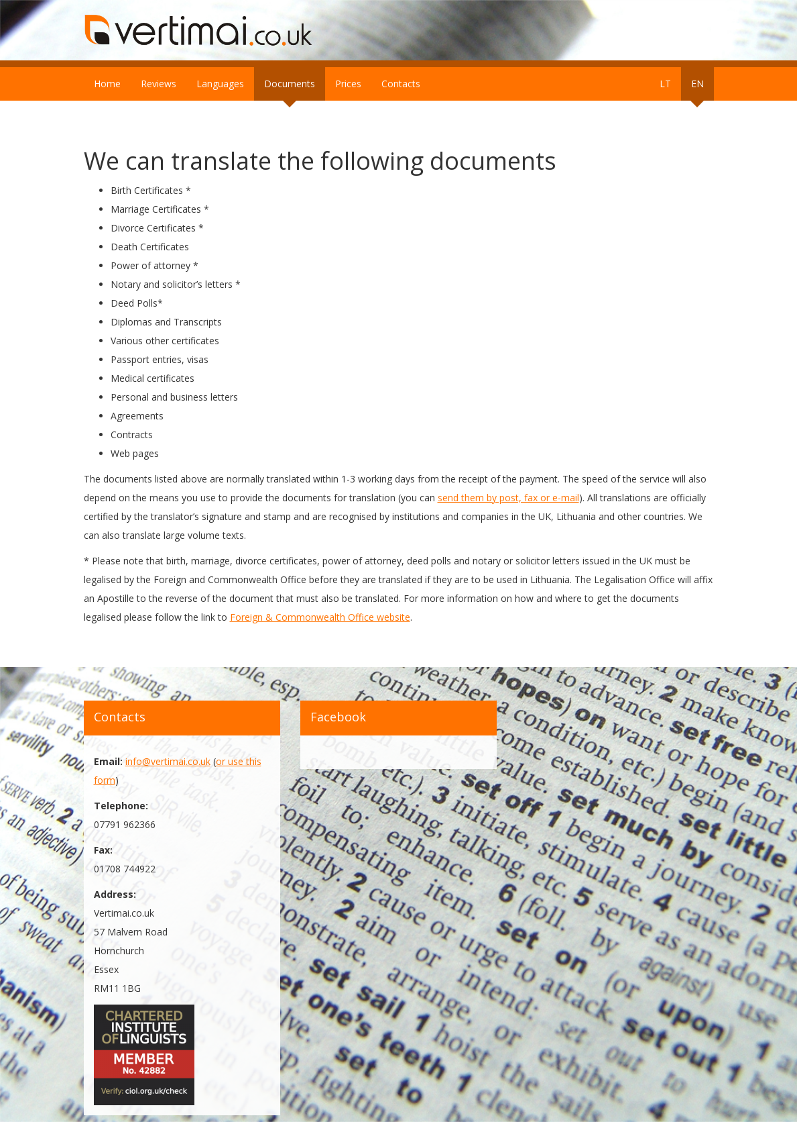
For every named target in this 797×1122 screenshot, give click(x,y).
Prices (348, 83)
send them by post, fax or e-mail (508, 497)
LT (665, 83)
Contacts (400, 83)
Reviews (158, 83)
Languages (220, 83)
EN (697, 83)
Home (107, 83)
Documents (289, 83)
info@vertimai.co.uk (167, 761)
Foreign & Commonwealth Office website (320, 617)
